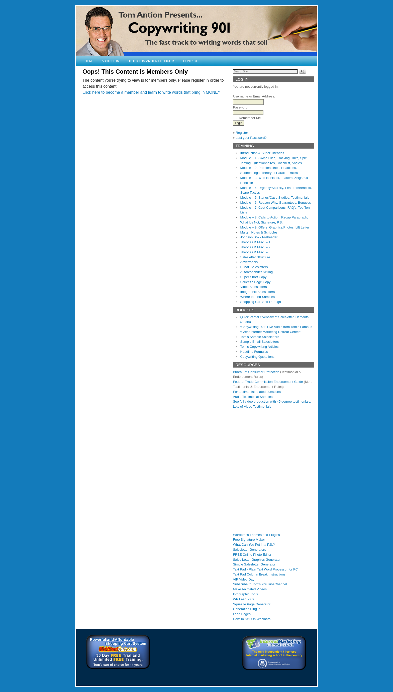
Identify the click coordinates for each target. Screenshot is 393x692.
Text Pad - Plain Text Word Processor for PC (265, 569)
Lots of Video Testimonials (252, 406)
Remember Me (250, 118)
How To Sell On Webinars (251, 619)
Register (242, 133)
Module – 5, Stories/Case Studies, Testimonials (274, 197)
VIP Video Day (243, 579)
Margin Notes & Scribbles (258, 232)
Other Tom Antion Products (151, 61)
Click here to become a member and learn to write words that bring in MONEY (151, 92)
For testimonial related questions (257, 392)
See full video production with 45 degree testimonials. (272, 401)
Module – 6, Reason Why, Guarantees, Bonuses (275, 202)
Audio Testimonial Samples (252, 397)
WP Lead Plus (243, 599)
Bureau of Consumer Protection (256, 372)
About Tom (111, 61)
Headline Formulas (254, 352)
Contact (190, 61)
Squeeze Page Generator (251, 604)
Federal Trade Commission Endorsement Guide (268, 382)
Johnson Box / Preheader (258, 237)
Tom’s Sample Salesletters (259, 337)
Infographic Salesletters (257, 292)
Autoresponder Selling (256, 272)
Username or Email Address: (254, 96)
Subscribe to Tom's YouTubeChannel (260, 584)
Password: (240, 107)
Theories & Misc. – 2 (255, 247)
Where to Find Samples (257, 297)
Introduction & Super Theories (262, 153)
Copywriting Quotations (257, 357)
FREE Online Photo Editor (252, 554)
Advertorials (249, 262)
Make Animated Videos (250, 589)
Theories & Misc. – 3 (255, 252)
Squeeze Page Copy (255, 282)
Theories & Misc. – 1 (255, 242)
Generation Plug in (246, 609)
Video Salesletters (253, 287)
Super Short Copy (253, 277)
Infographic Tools (245, 594)
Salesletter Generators (249, 549)
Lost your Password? (251, 138)
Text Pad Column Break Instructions (259, 574)
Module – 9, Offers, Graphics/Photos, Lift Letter (274, 227)
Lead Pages (241, 614)
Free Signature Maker (249, 539)
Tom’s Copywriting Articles (259, 347)
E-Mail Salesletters (254, 267)
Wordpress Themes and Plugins (256, 535)
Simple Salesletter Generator (254, 564)
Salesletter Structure (255, 257)
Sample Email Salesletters (259, 341)
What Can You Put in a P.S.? (254, 544)
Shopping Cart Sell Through (260, 302)
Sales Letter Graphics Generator (256, 559)
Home (89, 61)
